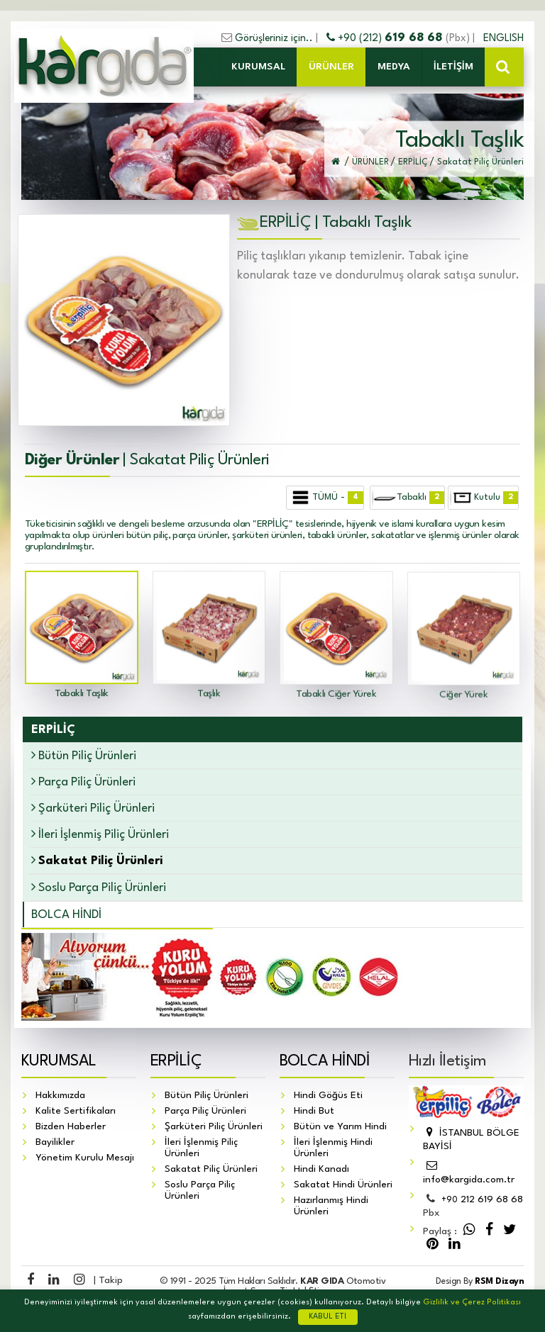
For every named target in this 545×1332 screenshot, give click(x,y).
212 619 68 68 (482, 1200)
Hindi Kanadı (321, 1169)
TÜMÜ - (325, 498)
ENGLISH (503, 38)
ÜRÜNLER (331, 67)
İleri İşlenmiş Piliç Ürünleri (100, 834)
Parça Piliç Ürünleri (83, 781)
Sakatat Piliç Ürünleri (211, 1169)
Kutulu (484, 498)
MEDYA (394, 67)
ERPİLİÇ (176, 1061)
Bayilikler (55, 1142)
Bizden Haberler (70, 1126)
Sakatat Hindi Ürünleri (343, 1185)
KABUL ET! (328, 1317)
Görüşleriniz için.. (274, 38)
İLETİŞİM (453, 67)
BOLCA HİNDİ (66, 915)
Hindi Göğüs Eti (328, 1095)
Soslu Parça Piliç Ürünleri (98, 887)
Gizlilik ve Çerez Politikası (472, 1302)
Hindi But (314, 1111)
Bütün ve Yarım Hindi (340, 1126)
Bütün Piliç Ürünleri (83, 755)
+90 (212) (386, 38)
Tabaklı (408, 498)
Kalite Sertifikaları (75, 1111)
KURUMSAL (258, 67)
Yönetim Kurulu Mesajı (84, 1158)
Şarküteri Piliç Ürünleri (93, 808)
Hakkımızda (60, 1095)
